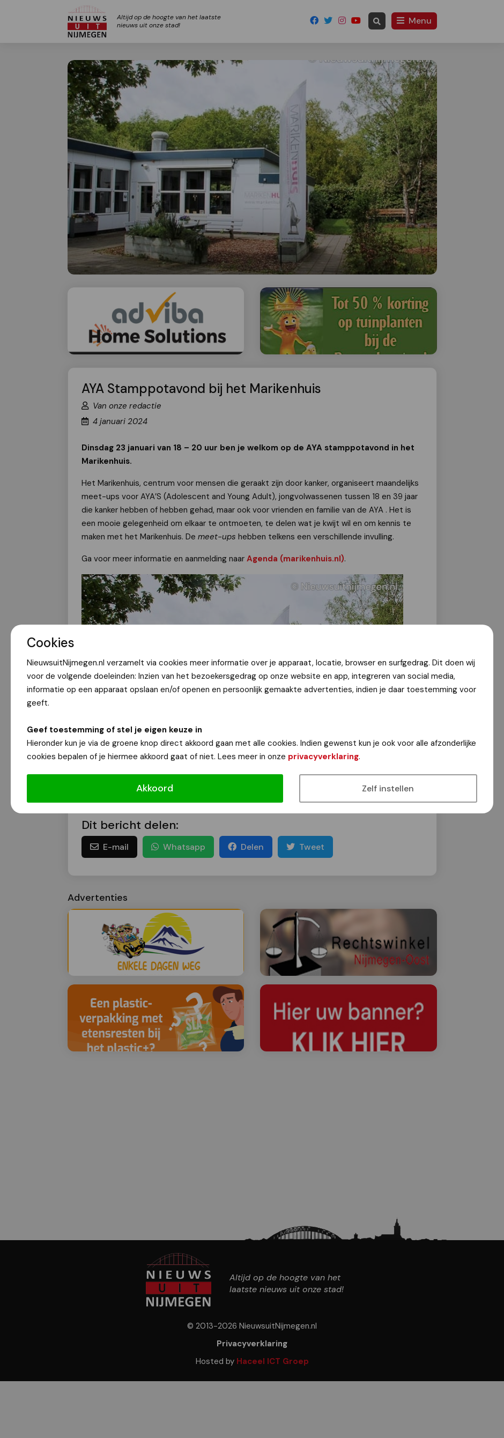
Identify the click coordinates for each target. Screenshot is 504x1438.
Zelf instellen (388, 788)
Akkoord (154, 788)
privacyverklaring (323, 756)
